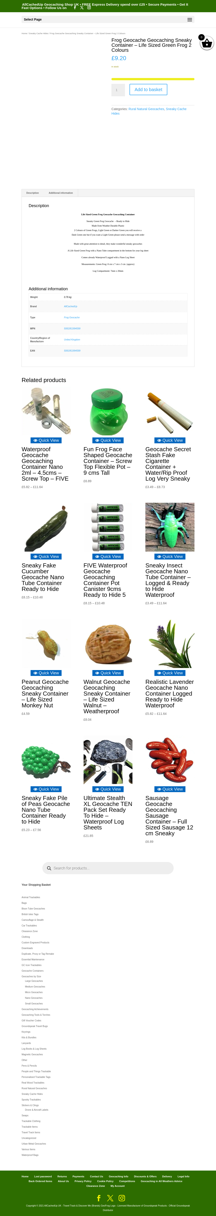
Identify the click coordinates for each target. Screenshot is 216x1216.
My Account (118, 1186)
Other (24, 1060)
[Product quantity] (118, 90)
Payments (78, 1176)
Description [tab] (32, 193)
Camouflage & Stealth (32, 920)
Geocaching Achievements (35, 1009)
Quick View (46, 440)
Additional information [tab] (61, 193)
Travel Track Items (31, 1132)
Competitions (127, 1181)
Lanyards (26, 1043)
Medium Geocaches (35, 986)
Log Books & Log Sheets (34, 1049)
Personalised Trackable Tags (36, 1077)
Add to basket (148, 89)
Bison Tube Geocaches (33, 908)
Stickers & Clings (30, 1105)
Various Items (28, 1149)
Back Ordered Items (40, 1181)
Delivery (167, 1176)
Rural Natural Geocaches (146, 109)
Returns (62, 1176)
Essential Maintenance (33, 959)
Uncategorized (29, 1138)
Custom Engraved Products (35, 942)
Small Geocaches (34, 1003)
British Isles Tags (30, 914)
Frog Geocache (72, 317)
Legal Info (183, 1176)
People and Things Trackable (36, 1071)
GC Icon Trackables (31, 965)
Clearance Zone (30, 931)
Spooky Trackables (31, 1099)
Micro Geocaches (34, 992)
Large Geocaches (34, 981)
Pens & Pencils (29, 1066)
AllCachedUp (70, 306)
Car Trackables (29, 925)
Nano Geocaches (33, 998)
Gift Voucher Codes (31, 1020)
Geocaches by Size (31, 976)
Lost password (43, 1176)
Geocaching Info (118, 1176)
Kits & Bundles (29, 1037)
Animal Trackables (31, 897)
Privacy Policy (83, 1181)
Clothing (26, 937)
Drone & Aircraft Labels (36, 1110)
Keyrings (26, 1032)
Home (24, 33)
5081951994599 (72, 328)
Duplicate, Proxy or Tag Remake (38, 954)
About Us (63, 1181)
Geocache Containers (32, 971)
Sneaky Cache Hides (38, 33)
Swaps (25, 1115)
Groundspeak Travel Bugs (35, 1026)
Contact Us (96, 1176)
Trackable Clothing (31, 1121)
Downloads (27, 948)
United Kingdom (72, 339)
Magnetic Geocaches (32, 1054)
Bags (24, 903)
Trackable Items (30, 1127)
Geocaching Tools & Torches (36, 1015)
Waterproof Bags (30, 1155)
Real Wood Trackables (33, 1082)
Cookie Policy (105, 1181)
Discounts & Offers (145, 1176)
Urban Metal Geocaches (34, 1144)
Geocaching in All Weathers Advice (161, 1181)
